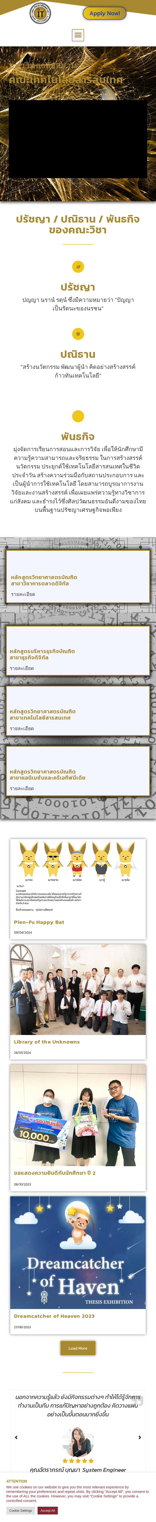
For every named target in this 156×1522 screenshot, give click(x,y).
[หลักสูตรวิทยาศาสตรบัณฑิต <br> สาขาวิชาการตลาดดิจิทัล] (17, 562)
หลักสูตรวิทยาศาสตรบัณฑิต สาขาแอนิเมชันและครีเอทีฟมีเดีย (48, 775)
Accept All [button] (48, 1510)
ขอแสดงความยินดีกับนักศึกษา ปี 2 (55, 1173)
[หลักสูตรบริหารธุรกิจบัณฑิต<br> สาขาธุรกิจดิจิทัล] (16, 636)
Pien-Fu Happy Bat (39, 922)
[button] (78, 35)
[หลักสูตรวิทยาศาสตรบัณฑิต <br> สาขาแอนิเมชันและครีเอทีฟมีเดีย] (16, 756)
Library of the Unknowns (47, 1042)
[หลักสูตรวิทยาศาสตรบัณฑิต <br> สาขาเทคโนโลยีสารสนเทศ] (16, 696)
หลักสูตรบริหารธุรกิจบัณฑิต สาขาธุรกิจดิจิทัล (42, 654)
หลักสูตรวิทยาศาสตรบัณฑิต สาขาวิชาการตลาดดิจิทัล (44, 580)
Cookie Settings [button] (20, 1510)
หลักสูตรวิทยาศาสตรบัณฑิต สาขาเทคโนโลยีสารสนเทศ (43, 715)
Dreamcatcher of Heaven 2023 (54, 1316)
